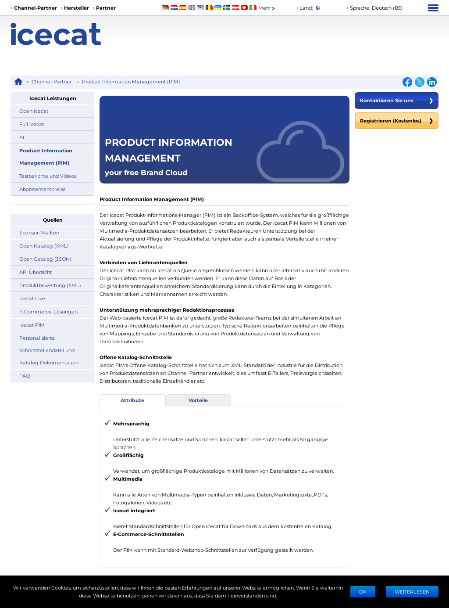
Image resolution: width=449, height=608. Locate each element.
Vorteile (198, 400)
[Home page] (64, 34)
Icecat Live (32, 298)
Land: (304, 7)
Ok (363, 591)
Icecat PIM (32, 324)
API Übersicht (35, 272)
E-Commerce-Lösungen (48, 311)
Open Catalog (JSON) (45, 258)
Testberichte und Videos (47, 175)
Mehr (267, 8)
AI (21, 137)
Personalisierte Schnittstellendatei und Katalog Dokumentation (48, 350)
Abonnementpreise (42, 189)
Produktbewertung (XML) (50, 285)
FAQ (24, 375)
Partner (106, 7)
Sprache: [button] (358, 7)
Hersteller (76, 7)
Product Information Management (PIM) (131, 81)
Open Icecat (33, 110)
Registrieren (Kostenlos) (396, 121)
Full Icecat (31, 124)
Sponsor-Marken (39, 232)
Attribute (132, 400)
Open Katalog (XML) (44, 245)
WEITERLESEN (412, 591)
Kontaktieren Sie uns (396, 100)
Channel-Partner (35, 7)
